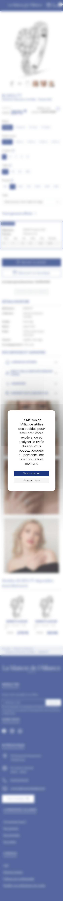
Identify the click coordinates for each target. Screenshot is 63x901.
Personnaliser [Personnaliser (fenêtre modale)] (31, 480)
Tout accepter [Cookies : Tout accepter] (31, 473)
